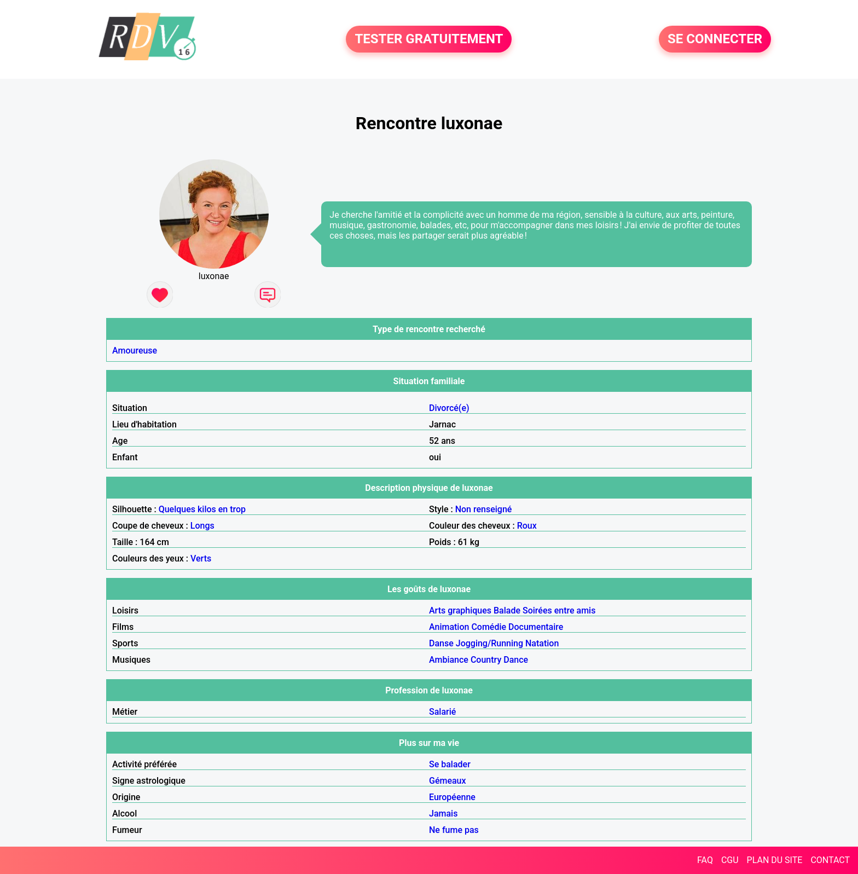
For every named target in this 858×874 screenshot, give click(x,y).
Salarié (442, 712)
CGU (730, 860)
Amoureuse (134, 350)
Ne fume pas (454, 830)
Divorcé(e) (449, 408)
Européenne (452, 797)
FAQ (705, 860)
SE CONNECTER (715, 39)
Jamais (443, 813)
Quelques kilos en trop (202, 509)
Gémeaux (447, 780)
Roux (527, 525)
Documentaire (535, 627)
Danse (441, 643)
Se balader (450, 764)
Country (486, 660)
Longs (202, 525)
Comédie (488, 627)
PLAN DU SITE (775, 860)
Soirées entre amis (559, 610)
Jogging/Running (489, 643)
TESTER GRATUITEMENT (429, 39)
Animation (449, 627)
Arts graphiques (460, 610)
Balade (507, 610)
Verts (200, 558)
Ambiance (448, 660)
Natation (542, 643)
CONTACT (830, 860)
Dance (515, 660)
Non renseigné (483, 509)
